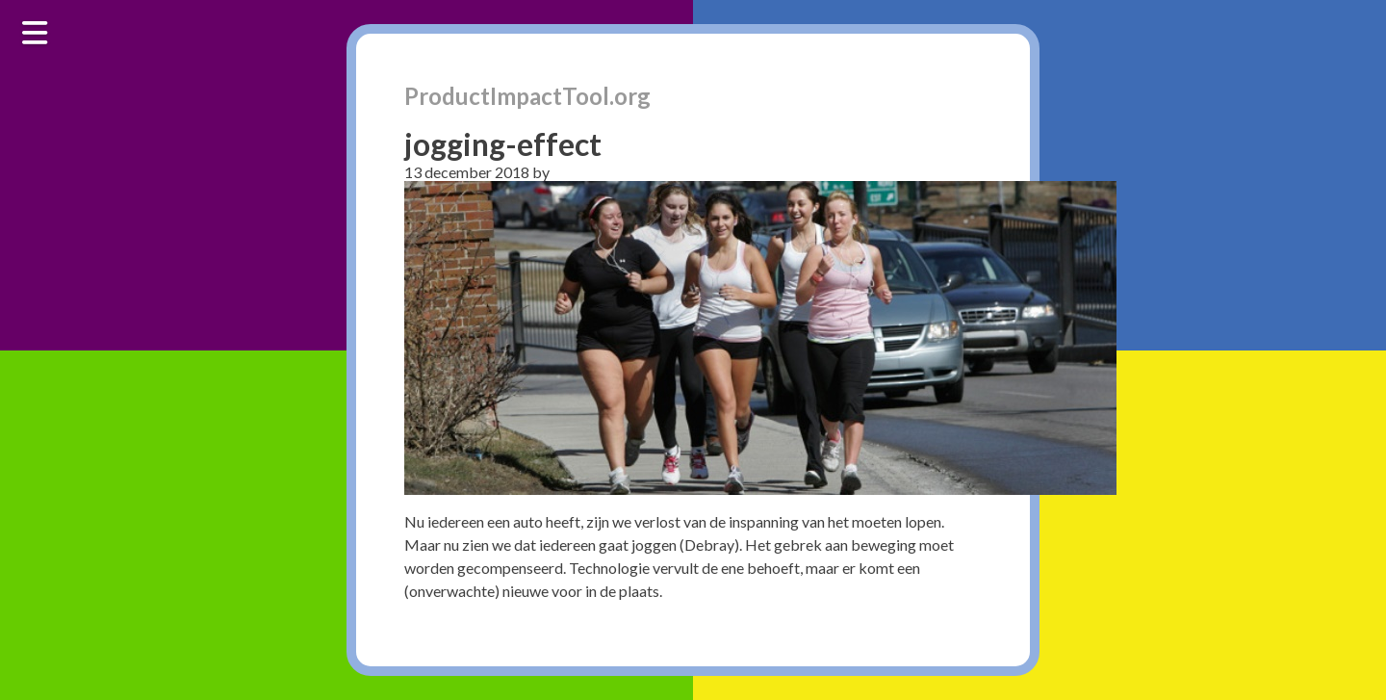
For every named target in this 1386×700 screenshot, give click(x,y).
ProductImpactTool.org (527, 96)
